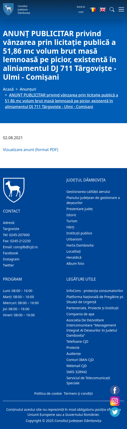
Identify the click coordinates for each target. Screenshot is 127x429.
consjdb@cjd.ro (25, 247)
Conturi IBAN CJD (80, 359)
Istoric (71, 215)
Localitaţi (73, 251)
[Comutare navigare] (120, 9)
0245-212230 (20, 241)
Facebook (10, 253)
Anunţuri (28, 89)
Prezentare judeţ (79, 208)
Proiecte (72, 347)
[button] (112, 9)
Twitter (8, 265)
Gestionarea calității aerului (88, 191)
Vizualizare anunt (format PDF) (30, 149)
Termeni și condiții (78, 393)
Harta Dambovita (80, 245)
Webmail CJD (76, 365)
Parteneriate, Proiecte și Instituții (92, 308)
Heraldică (73, 257)
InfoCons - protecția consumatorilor (94, 290)
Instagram (11, 259)
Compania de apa (80, 314)
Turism (71, 221)
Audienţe (73, 353)
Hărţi (70, 227)
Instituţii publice (79, 233)
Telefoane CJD (77, 341)
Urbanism (74, 239)
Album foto (75, 263)
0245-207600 (19, 234)
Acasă (8, 89)
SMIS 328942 (76, 371)
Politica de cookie (48, 393)
